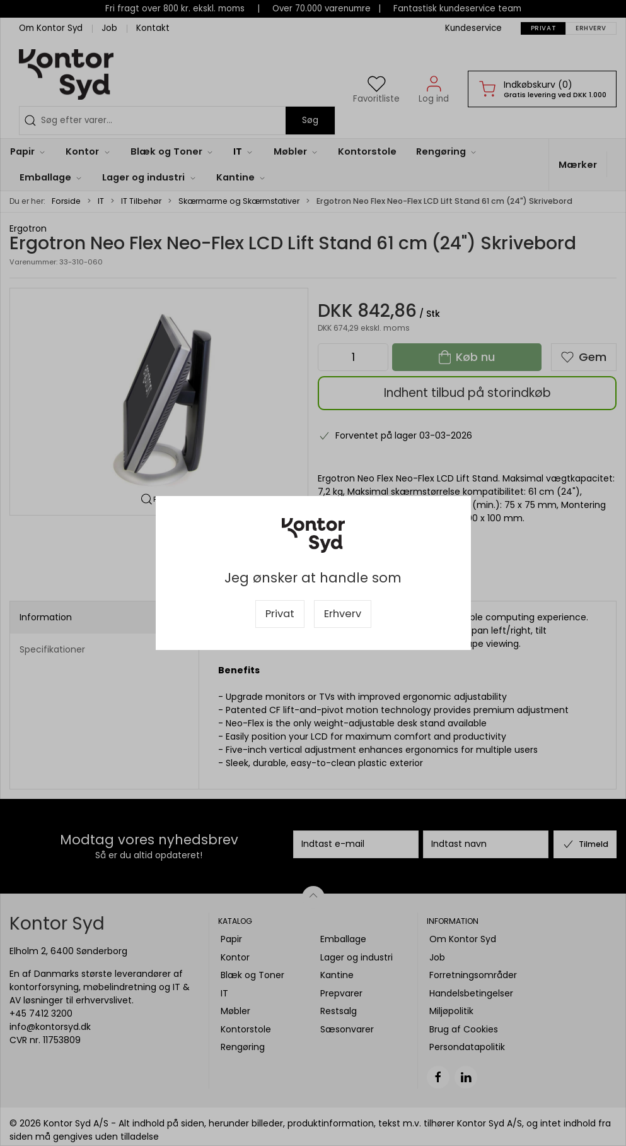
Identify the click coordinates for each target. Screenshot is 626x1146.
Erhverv (342, 613)
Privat (279, 613)
